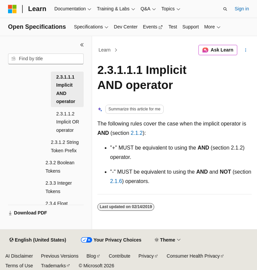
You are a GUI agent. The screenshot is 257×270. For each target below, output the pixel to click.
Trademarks (53, 265)
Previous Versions (59, 256)
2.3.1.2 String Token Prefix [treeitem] (65, 146)
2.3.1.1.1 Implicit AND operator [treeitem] (65, 89)
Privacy (146, 256)
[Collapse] (82, 45)
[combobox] (46, 59)
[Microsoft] (12, 9)
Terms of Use (19, 265)
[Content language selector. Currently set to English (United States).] (37, 240)
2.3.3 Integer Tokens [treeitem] (59, 187)
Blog (91, 256)
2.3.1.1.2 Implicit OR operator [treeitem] (67, 122)
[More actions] (246, 50)
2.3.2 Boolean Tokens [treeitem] (60, 167)
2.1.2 (137, 133)
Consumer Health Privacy (193, 256)
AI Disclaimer (19, 256)
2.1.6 (116, 181)
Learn (105, 50)
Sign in (242, 8)
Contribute (120, 256)
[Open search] (225, 9)
